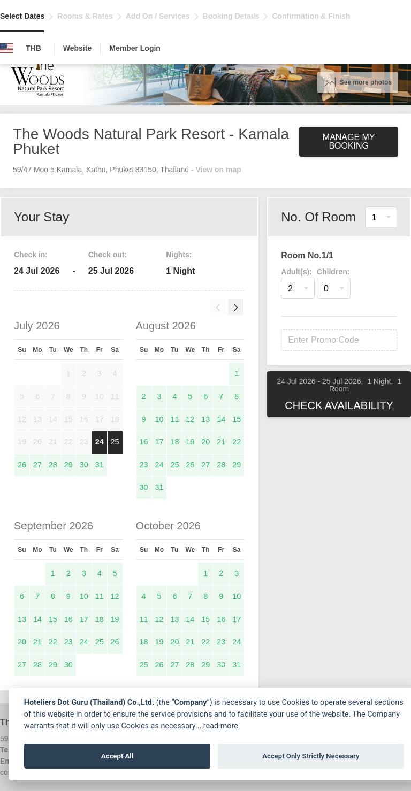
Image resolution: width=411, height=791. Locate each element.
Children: (333, 271)
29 (68, 464)
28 (53, 464)
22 (236, 441)
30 (84, 464)
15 (236, 419)
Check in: (31, 254)
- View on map (216, 169)
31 (99, 464)
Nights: (179, 254)
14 (221, 419)
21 (221, 441)
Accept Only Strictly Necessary (310, 756)
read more (220, 726)
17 (159, 441)
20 (205, 441)
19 (190, 441)
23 (144, 464)
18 (174, 441)
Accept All (117, 756)
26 (22, 464)
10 (159, 419)
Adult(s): (296, 271)
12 (190, 419)
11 (174, 419)
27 (37, 464)
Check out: (107, 254)
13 (205, 419)
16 (144, 441)
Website (77, 48)
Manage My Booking (349, 141)
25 (115, 441)
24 (99, 441)
